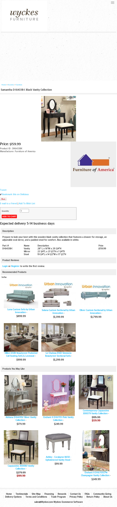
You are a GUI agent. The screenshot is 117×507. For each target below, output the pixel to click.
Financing (49, 494)
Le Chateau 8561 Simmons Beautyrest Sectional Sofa (58, 354)
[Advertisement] (58, 55)
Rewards (62, 494)
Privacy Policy (76, 496)
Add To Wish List (27, 203)
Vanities (19, 85)
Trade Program (58, 496)
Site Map (36, 494)
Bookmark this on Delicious (15, 194)
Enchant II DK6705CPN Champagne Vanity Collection (95, 474)
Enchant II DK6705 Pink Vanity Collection (58, 419)
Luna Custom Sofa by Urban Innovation (21, 311)
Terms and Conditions (36, 496)
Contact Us (75, 494)
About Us (107, 496)
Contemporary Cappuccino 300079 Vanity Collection (96, 412)
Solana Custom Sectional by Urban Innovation (58, 312)
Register (15, 266)
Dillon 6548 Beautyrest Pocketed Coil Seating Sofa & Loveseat (21, 354)
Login (5, 266)
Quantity (5, 211)
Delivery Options (13, 496)
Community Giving (102, 494)
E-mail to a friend (8, 203)
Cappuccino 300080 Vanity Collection (21, 467)
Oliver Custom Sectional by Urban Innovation (96, 312)
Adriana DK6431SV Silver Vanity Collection (21, 419)
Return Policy (92, 496)
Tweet (3, 190)
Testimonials (22, 494)
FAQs (87, 494)
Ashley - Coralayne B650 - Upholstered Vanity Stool (58, 458)
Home (4, 85)
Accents (11, 85)
